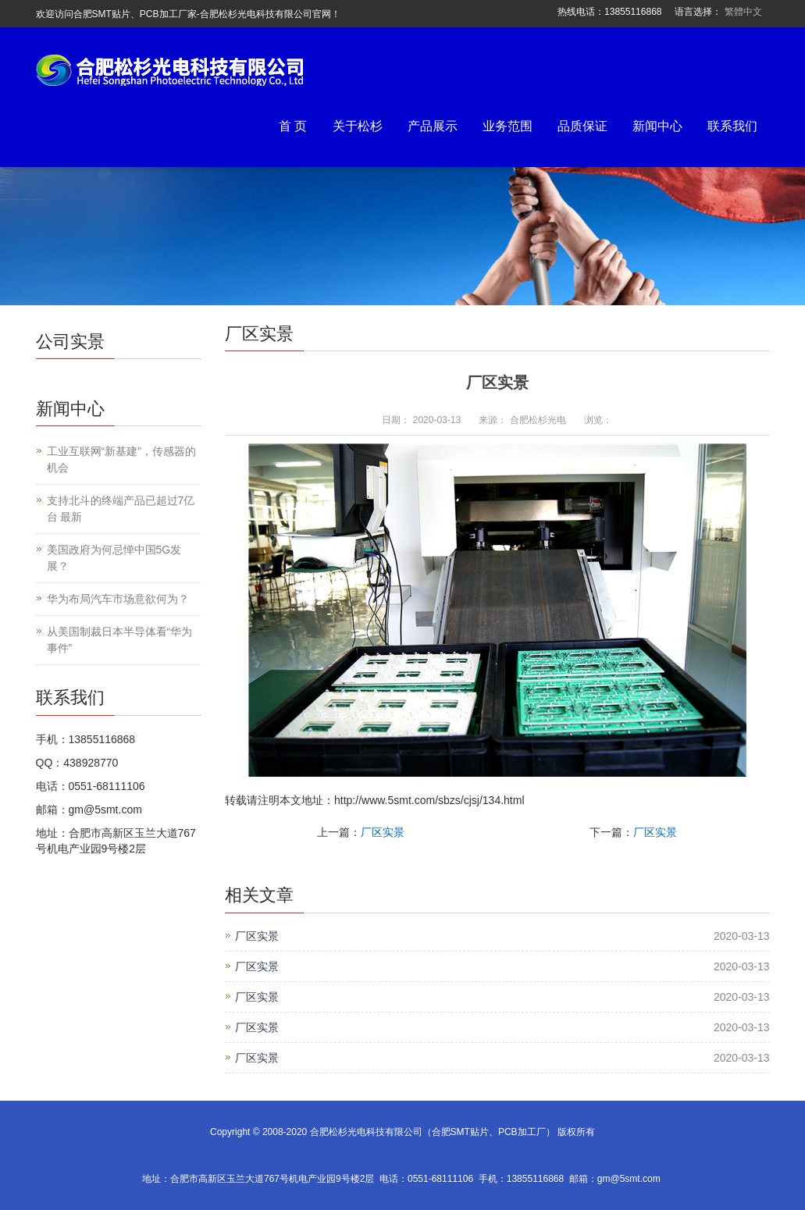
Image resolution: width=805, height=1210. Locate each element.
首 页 (293, 126)
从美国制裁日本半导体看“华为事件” (120, 639)
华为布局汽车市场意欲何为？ (118, 599)
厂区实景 (382, 832)
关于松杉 (358, 126)
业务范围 (508, 126)
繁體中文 (743, 11)
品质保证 (582, 126)
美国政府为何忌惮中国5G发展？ (114, 557)
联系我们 (732, 126)
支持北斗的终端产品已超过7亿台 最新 (121, 508)
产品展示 (433, 126)
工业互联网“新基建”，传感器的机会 (121, 459)
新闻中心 (657, 126)
